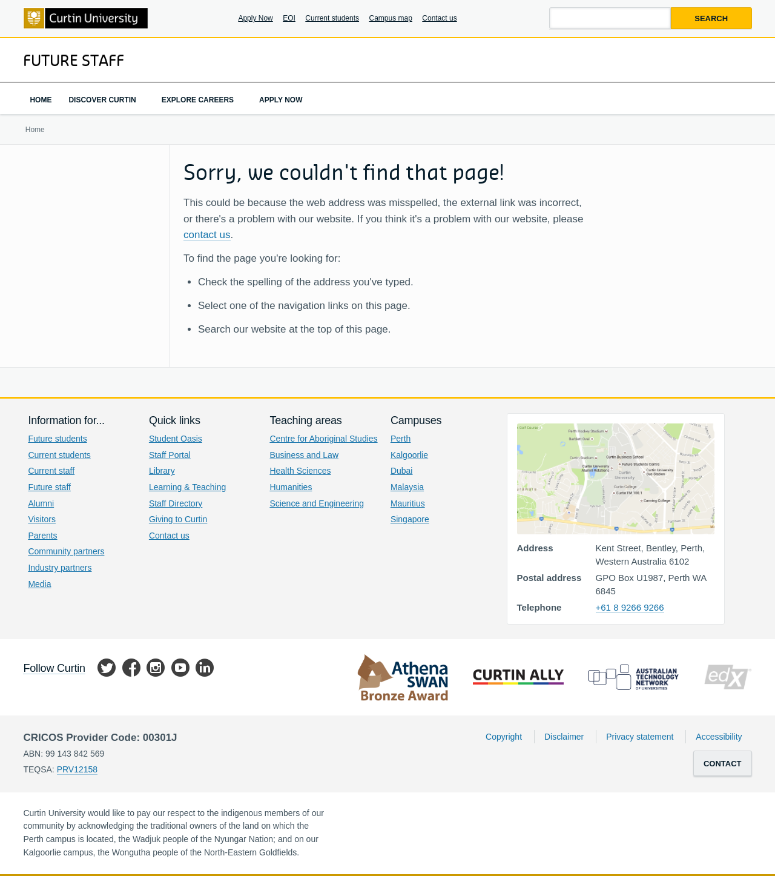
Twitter (106, 669)
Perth (401, 438)
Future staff (49, 487)
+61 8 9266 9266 (630, 607)
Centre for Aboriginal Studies (323, 438)
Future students (57, 438)
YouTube (180, 669)
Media (39, 584)
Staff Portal (170, 455)
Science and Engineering (316, 503)
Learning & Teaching (187, 487)
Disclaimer (564, 737)
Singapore (410, 519)
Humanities (290, 487)
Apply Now (255, 18)
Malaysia (407, 487)
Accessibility (719, 737)
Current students (332, 18)
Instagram (156, 669)
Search (711, 18)
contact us (207, 235)
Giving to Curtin (178, 519)
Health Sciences (300, 471)
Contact (723, 763)
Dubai (402, 471)
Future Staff (73, 60)
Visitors (42, 519)
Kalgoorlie (409, 455)
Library (162, 471)
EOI (289, 18)
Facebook (131, 669)
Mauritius (408, 503)
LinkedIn (205, 669)
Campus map (390, 18)
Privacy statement (639, 737)
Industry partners (59, 567)
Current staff (51, 471)
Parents (42, 535)
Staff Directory (175, 503)
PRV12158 (77, 769)
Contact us (439, 18)
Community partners (66, 551)
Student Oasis (175, 438)
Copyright (504, 737)
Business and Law (303, 455)
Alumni (41, 503)
